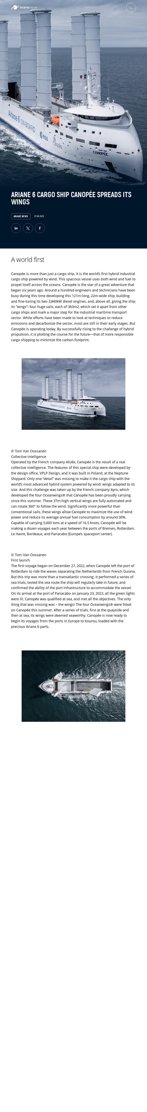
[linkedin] (16, 228)
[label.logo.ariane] (24, 8)
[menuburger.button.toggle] (131, 7)
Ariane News (21, 216)
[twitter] (28, 228)
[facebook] (40, 228)
